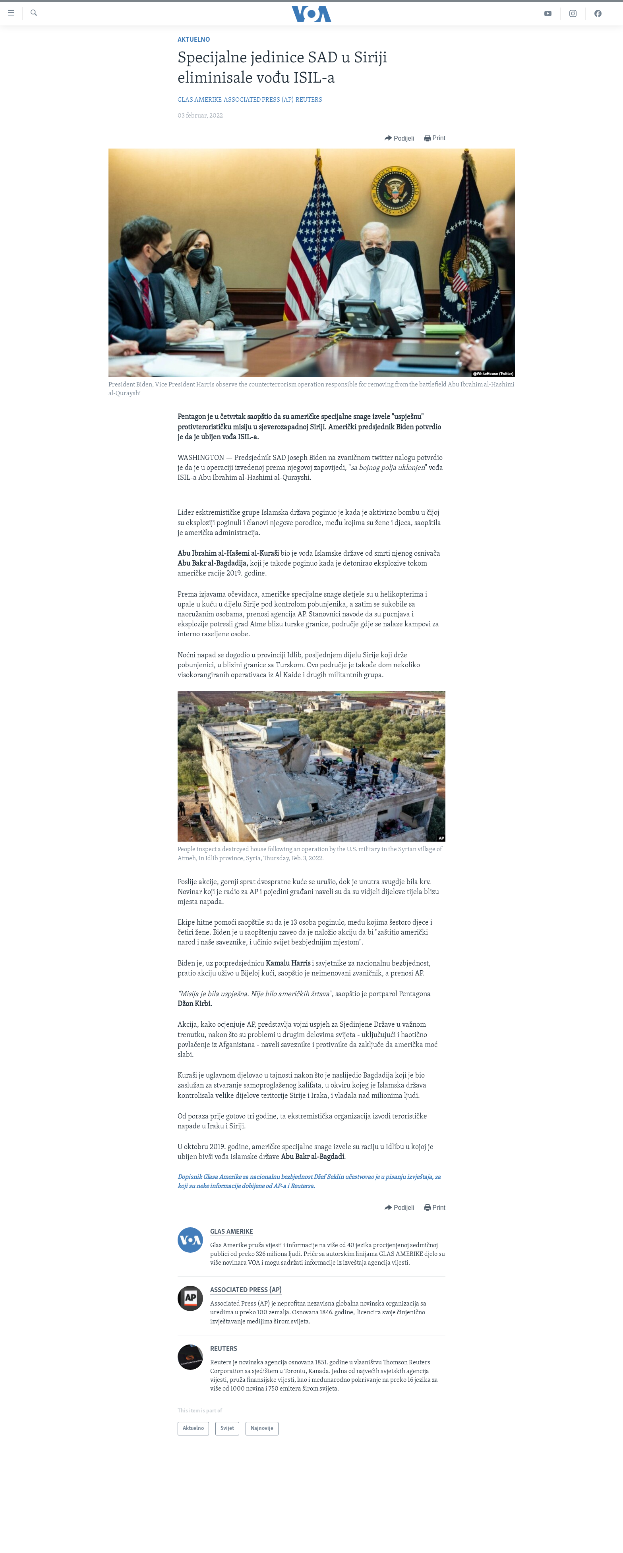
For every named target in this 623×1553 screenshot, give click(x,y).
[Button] (399, 138)
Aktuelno (194, 40)
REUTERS (309, 100)
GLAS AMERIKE (200, 100)
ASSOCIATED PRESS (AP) (259, 100)
